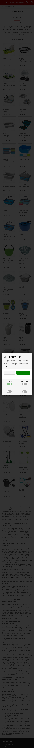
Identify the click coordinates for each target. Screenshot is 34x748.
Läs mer (6, 366)
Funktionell (9, 390)
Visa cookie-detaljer (17, 377)
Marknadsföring (24, 383)
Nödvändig (9, 383)
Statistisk (24, 390)
